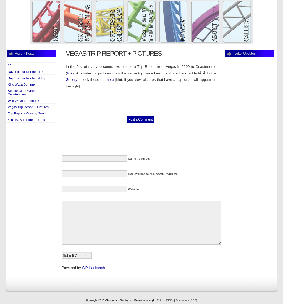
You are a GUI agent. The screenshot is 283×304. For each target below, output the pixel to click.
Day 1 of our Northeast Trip (27, 78)
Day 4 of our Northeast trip (26, 71)
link (69, 73)
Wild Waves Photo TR (23, 100)
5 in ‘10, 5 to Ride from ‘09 (26, 119)
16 (9, 65)
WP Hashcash (93, 268)
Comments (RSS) (186, 300)
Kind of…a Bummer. (22, 84)
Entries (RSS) (165, 300)
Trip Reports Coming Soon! (27, 113)
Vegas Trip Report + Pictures (28, 107)
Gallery (71, 80)
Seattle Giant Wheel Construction (22, 92)
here (110, 80)
